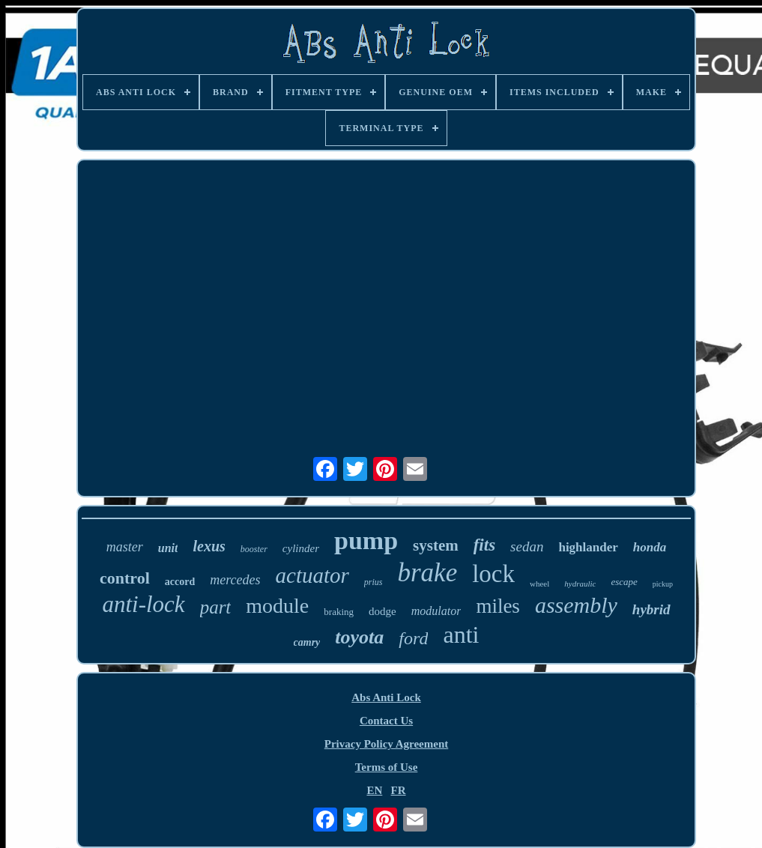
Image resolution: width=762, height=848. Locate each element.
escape (624, 581)
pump (366, 540)
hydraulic (580, 583)
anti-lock (143, 604)
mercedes (235, 579)
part (216, 607)
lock (493, 573)
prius (373, 582)
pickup (663, 584)
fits (484, 545)
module (277, 605)
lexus (209, 546)
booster (254, 549)
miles (498, 606)
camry (307, 642)
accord (180, 581)
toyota (359, 637)
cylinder (300, 548)
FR (398, 790)
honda (649, 547)
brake (427, 572)
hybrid (651, 609)
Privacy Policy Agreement (386, 744)
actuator (312, 575)
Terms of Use (386, 767)
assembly (576, 605)
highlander (587, 547)
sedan (526, 546)
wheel (539, 583)
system (436, 545)
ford (413, 638)
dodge (382, 611)
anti (461, 634)
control (125, 578)
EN (374, 790)
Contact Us (386, 721)
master (124, 546)
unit (168, 548)
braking (339, 611)
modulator (436, 611)
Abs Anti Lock (386, 697)
